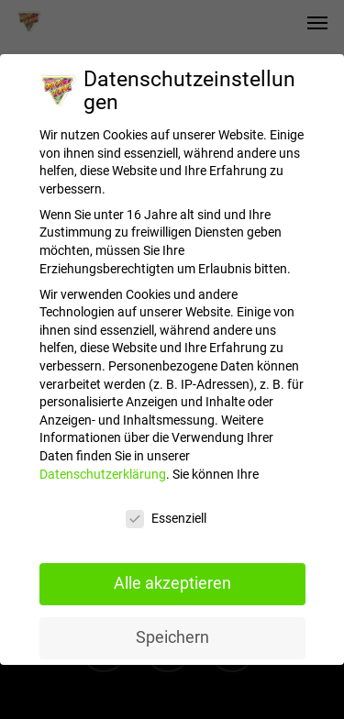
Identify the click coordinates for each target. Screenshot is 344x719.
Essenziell (166, 508)
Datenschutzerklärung (102, 464)
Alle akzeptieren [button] (172, 573)
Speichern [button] (172, 627)
